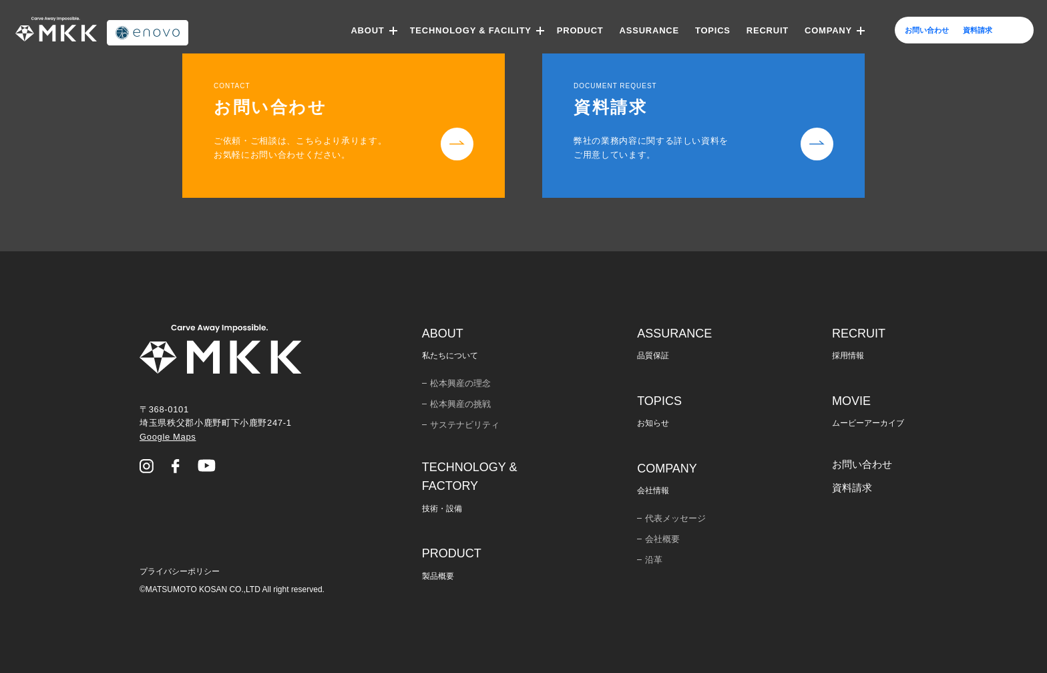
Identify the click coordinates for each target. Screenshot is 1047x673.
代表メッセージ (675, 518)
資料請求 (852, 488)
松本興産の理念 (460, 383)
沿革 (653, 559)
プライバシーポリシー (180, 571)
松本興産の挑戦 (460, 404)
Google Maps (168, 437)
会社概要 (662, 539)
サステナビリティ (464, 424)
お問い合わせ (862, 464)
